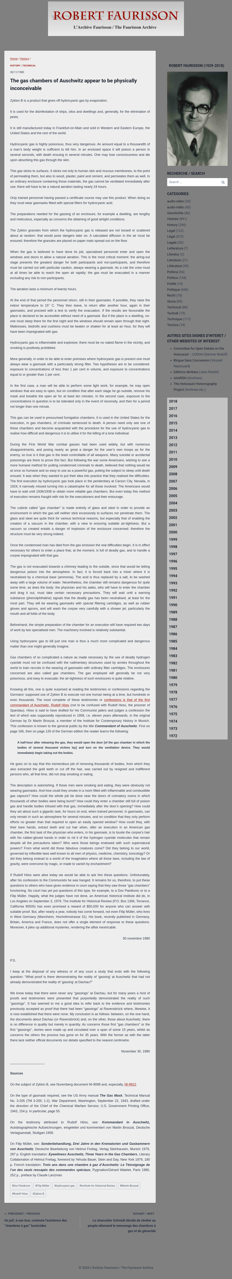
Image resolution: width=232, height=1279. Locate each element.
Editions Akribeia (186, 372)
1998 (173, 547)
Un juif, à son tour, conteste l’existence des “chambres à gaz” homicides (40, 1219)
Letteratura (175, 248)
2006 (173, 488)
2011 (173, 452)
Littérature (174, 266)
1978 (173, 692)
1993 (173, 583)
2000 (173, 532)
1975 (173, 714)
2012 (173, 445)
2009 (173, 467)
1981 (173, 670)
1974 (173, 721)
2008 (173, 474)
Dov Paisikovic (21, 1185)
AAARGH (180, 378)
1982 (173, 663)
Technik (172, 313)
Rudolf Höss (20, 1193)
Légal (171, 236)
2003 (173, 510)
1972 (173, 736)
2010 (173, 459)
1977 (173, 699)
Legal (171, 231)
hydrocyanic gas (64, 1185)
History (15, 65)
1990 (173, 605)
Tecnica (172, 325)
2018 (173, 401)
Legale (172, 242)
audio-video (175, 201)
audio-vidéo (175, 207)
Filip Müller (42, 1185)
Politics (172, 278)
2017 (173, 408)
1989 (173, 612)
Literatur (173, 254)
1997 (173, 554)
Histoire (172, 219)
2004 (173, 503)
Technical (29, 65)
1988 (173, 619)
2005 (173, 496)
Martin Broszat (129, 1185)
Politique (173, 289)
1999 (173, 539)
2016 (173, 416)
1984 (173, 648)
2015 (173, 423)
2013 (173, 437)
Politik (171, 284)
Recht (171, 295)
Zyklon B (38, 1193)
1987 (173, 627)
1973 (173, 728)
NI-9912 (130, 1084)
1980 (173, 678)
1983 (173, 656)
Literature (174, 260)
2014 (173, 430)
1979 (173, 685)
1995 (173, 568)
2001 (173, 525)
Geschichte (175, 213)
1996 (173, 561)
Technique (174, 319)
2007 (173, 481)
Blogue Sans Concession (192, 360)
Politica (172, 272)
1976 (173, 707)
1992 (173, 590)
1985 (173, 641)
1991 (173, 597)
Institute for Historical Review (97, 1185)
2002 (173, 517)
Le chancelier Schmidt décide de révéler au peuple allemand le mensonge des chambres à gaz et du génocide (119, 1222)
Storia (171, 301)
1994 (173, 576)
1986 (173, 634)
